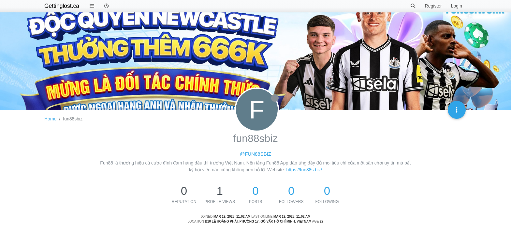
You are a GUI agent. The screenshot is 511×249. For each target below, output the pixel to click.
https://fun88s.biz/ (304, 169)
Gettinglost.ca (61, 6)
